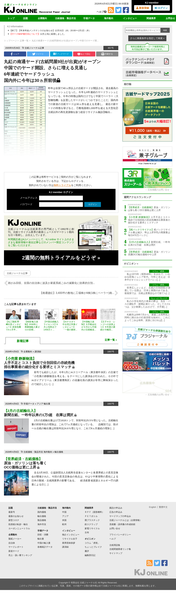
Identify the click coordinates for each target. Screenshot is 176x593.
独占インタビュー (70, 534)
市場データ (89, 18)
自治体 (11, 543)
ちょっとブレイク (93, 547)
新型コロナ (13, 520)
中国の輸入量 (43, 543)
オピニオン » (131, 263)
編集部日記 (90, 555)
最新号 (11, 512)
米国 (64, 520)
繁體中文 (163, 507)
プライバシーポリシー (120, 534)
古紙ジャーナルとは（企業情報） (125, 520)
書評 (87, 551)
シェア (15, 53)
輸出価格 (59, 452)
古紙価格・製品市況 (65, 18)
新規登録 (142, 7)
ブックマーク (61, 54)
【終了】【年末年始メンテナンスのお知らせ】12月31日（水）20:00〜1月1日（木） (50, 30)
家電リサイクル (92, 528)
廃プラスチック (92, 520)
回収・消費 (42, 534)
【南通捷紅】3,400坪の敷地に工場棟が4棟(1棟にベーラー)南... (79, 293)
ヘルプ (102, 11)
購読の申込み (115, 508)
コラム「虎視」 (92, 543)
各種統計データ (45, 547)
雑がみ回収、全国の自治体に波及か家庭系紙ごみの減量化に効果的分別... (49, 283)
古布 (87, 532)
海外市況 (41, 524)
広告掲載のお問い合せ (158, 190)
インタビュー (130, 18)
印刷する (107, 53)
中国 (64, 512)
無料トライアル (62, 185)
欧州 (64, 524)
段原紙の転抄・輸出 (18, 524)
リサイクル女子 (69, 539)
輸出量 (47, 403)
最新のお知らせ (16, 516)
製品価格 (41, 520)
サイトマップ (115, 553)
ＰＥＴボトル (91, 516)
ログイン (161, 7)
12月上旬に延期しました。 (37, 34)
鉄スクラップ (91, 524)
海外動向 (108, 18)
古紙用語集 (114, 545)
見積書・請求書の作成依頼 (122, 524)
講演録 (38, 351)
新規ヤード (13, 551)
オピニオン (90, 539)
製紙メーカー (14, 539)
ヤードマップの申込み (120, 516)
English (152, 507)
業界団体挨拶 (68, 543)
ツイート (38, 53)
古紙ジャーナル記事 (34, 48)
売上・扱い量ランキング (20, 555)
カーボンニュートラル (19, 528)
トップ (11, 18)
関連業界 (151, 18)
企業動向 (42, 18)
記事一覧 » (111, 339)
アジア (40, 403)
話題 (25, 18)
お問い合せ (114, 528)
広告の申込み (115, 512)
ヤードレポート (16, 547)
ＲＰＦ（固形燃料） (94, 512)
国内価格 (41, 512)
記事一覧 (24, 40)
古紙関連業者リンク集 (120, 549)
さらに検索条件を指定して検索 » (147, 38)
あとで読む (84, 53)
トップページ (10, 40)
